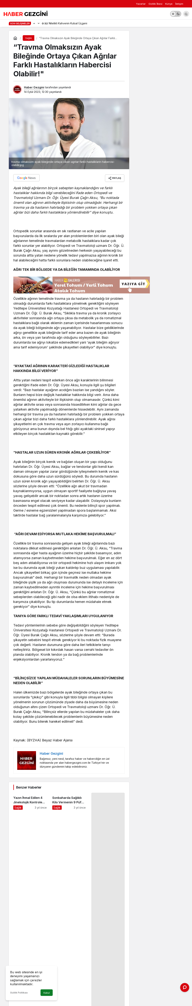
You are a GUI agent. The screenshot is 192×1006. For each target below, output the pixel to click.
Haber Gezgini (34, 87)
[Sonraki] (38, 23)
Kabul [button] (47, 992)
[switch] (175, 14)
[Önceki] (34, 23)
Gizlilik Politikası (19, 992)
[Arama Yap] (186, 14)
